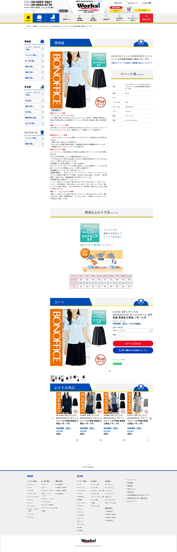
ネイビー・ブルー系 (98, 490)
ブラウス (31, 490)
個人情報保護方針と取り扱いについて (139, 495)
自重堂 (80, 500)
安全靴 (53, 20)
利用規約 (130, 486)
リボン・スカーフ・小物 (34, 510)
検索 (64, 11)
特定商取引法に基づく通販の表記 (137, 498)
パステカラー (46, 502)
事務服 (39, 20)
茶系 (93, 503)
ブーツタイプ (110, 493)
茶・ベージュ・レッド (47, 494)
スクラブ (31, 517)
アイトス (80, 518)
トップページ (131, 480)
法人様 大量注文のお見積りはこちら (133, 350)
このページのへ (88, 467)
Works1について (132, 3)
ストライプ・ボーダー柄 (49, 508)
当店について (131, 489)
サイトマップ (131, 501)
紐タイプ (109, 497)
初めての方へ (118, 3)
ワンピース (31, 506)
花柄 (44, 511)
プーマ (80, 493)
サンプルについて (133, 19)
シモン (80, 509)
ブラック (45, 484)
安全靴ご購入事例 (93, 19)
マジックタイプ (110, 500)
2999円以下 (60, 484)
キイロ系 (94, 500)
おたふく (80, 521)
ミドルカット (110, 487)
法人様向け (119, 19)
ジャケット (31, 484)
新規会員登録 (116, 7)
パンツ (30, 503)
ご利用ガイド (66, 19)
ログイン (116, 11)
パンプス (31, 514)
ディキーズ (81, 490)
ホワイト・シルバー (48, 499)
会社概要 (130, 483)
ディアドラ (81, 524)
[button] (52, 418)
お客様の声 (106, 19)
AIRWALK (81, 497)
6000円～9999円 (61, 490)
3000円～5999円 (61, 487)
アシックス (81, 487)
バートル (80, 512)
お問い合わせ (146, 19)
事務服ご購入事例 (79, 19)
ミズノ (80, 484)
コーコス (80, 506)
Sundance (80, 530)
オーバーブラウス (33, 497)
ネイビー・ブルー (48, 490)
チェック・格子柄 (48, 505)
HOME (28, 20)
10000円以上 (60, 493)
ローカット (109, 484)
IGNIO (80, 527)
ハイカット (109, 490)
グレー (44, 487)
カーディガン (32, 493)
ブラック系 (95, 484)
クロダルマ (81, 515)
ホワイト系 (95, 493)
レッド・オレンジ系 (98, 497)
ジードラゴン (82, 503)
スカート (31, 500)
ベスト (30, 487)
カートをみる (143, 10)
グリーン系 (95, 506)
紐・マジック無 (110, 503)
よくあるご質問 (146, 3)
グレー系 (94, 487)
